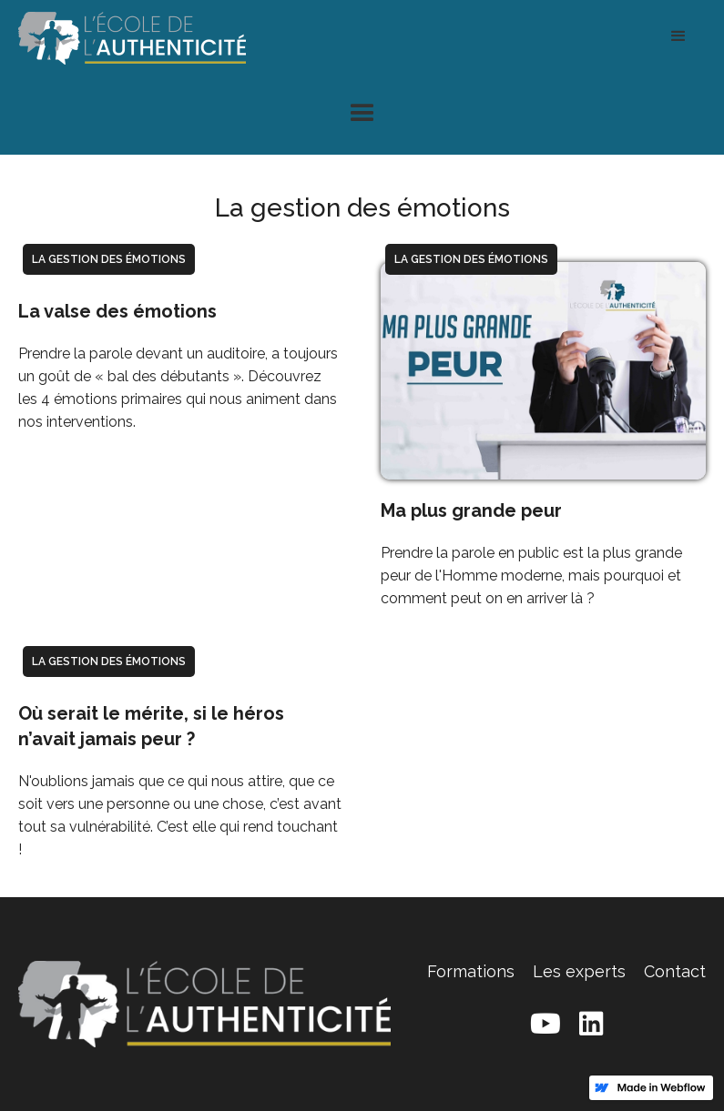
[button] (678, 36)
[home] (132, 36)
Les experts (579, 971)
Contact (675, 971)
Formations (471, 971)
